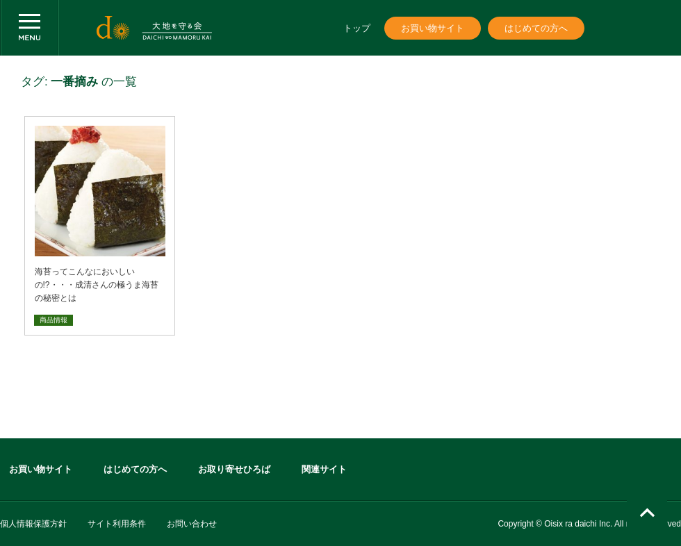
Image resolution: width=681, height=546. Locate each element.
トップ (356, 28)
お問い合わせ (192, 524)
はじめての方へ (536, 28)
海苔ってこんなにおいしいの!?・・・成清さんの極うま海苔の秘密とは (96, 285)
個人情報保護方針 (33, 524)
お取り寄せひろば (234, 469)
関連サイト (324, 469)
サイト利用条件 (117, 524)
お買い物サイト (432, 28)
